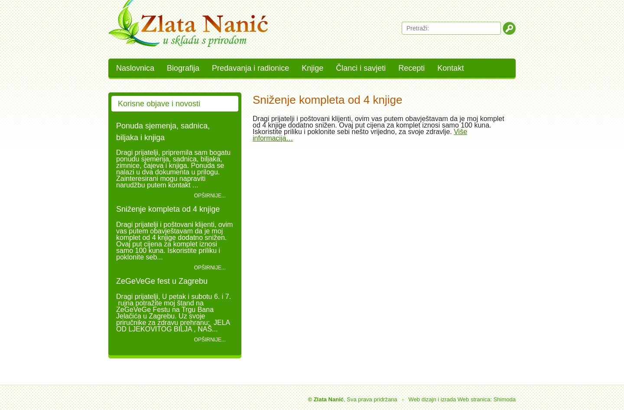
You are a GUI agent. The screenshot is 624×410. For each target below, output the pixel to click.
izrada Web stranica (466, 399)
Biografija (183, 68)
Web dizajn (422, 399)
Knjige (312, 68)
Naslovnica (135, 68)
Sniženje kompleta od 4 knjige (168, 209)
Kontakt (450, 68)
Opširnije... (210, 196)
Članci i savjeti (361, 68)
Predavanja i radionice (250, 68)
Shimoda (505, 399)
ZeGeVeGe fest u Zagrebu (162, 281)
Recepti (411, 68)
